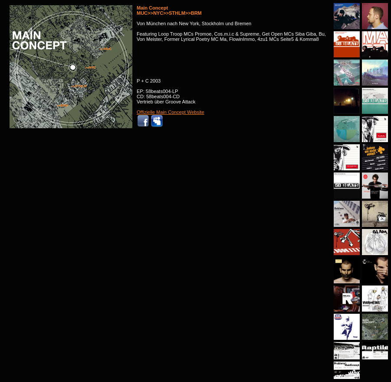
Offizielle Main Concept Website (170, 112)
